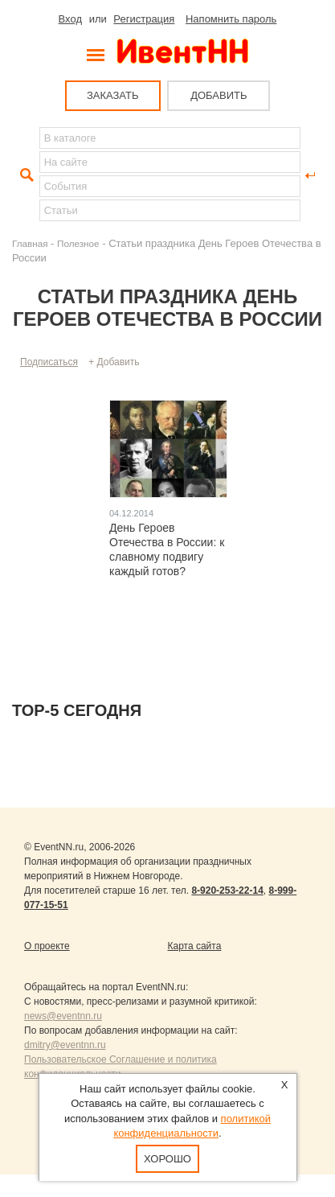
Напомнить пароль (231, 19)
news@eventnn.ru (63, 1016)
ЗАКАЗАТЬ (113, 95)
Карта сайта (195, 946)
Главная (29, 243)
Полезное (78, 243)
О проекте (47, 946)
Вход (70, 19)
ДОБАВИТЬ (218, 95)
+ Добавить (113, 362)
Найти (25, 175)
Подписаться (49, 362)
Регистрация (143, 19)
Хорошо (167, 1159)
